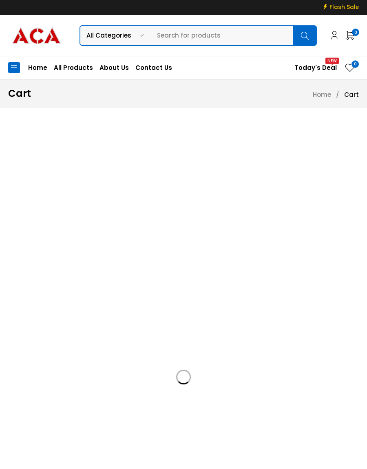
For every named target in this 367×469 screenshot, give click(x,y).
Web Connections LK (273, 457)
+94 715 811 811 (34, 407)
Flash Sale (344, 7)
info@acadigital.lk (37, 395)
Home (322, 95)
